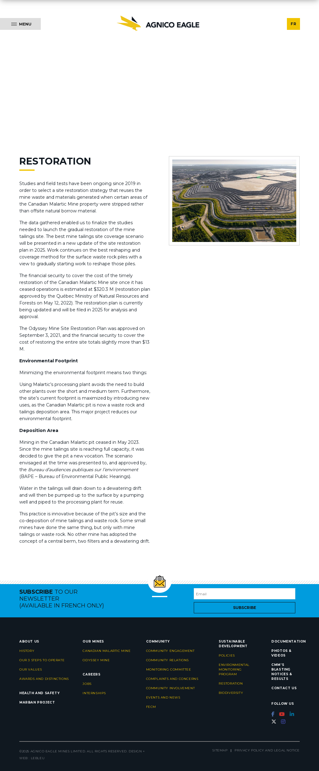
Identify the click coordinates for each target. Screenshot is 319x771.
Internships (94, 693)
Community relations (167, 660)
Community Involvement (170, 688)
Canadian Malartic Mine (107, 651)
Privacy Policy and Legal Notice (267, 750)
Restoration (231, 683)
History (26, 651)
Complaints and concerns (172, 679)
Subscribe (244, 607)
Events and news (163, 697)
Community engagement (170, 651)
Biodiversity (231, 693)
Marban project (37, 702)
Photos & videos (281, 653)
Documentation (288, 641)
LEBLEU (38, 758)
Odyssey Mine (96, 660)
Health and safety (39, 693)
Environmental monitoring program (234, 669)
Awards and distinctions (44, 679)
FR (293, 23)
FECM (151, 707)
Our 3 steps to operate (41, 660)
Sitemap (219, 750)
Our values (30, 669)
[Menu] (20, 24)
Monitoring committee (168, 669)
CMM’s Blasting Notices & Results (281, 672)
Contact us (284, 688)
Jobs (87, 684)
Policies (227, 655)
